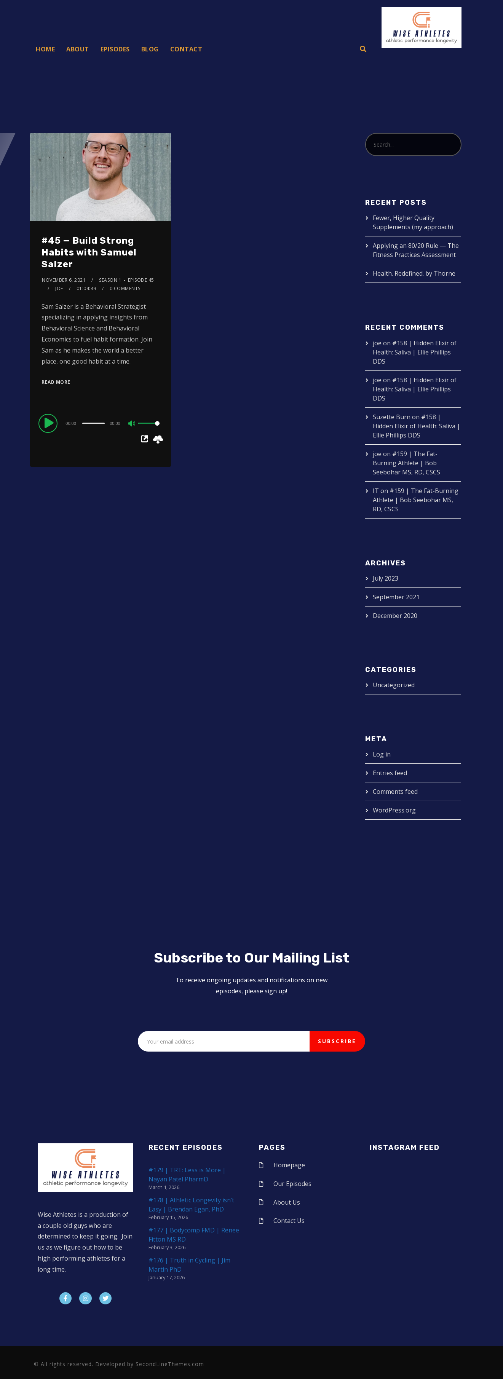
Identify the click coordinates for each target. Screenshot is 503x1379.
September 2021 (396, 597)
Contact (186, 49)
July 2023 (385, 578)
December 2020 (395, 615)
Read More (56, 382)
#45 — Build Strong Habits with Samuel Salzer (89, 252)
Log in (382, 754)
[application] (100, 423)
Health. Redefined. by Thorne (414, 273)
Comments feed (395, 791)
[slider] (93, 423)
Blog (150, 49)
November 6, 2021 (64, 280)
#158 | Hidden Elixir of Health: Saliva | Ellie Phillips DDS (415, 352)
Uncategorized (394, 685)
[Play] (49, 423)
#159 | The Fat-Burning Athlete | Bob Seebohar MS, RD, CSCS (406, 463)
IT (376, 491)
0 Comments (125, 288)
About (77, 49)
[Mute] (132, 424)
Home (45, 49)
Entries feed (390, 773)
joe (59, 288)
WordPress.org (394, 810)
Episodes (115, 49)
